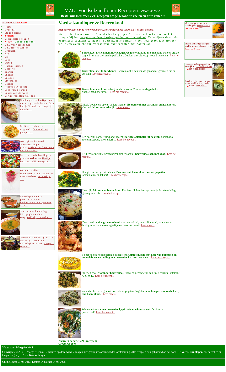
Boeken (9, 83)
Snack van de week (17, 92)
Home (8, 26)
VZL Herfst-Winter (16, 47)
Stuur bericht (13, 32)
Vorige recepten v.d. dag (20, 95)
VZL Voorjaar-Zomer (17, 44)
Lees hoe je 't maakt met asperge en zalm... (37, 106)
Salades (9, 77)
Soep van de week (16, 89)
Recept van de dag (16, 86)
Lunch (8, 62)
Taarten (9, 71)
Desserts (10, 68)
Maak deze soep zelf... (204, 26)
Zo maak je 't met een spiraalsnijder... (200, 67)
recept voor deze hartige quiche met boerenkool (113, 37)
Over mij (10, 29)
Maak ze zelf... (205, 46)
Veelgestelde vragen (17, 38)
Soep (8, 59)
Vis (7, 56)
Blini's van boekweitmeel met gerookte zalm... (35, 202)
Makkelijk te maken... (39, 217)
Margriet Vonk (25, 347)
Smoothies (11, 80)
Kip (7, 53)
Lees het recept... (101, 73)
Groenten (10, 50)
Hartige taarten (14, 65)
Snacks (9, 74)
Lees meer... (123, 107)
